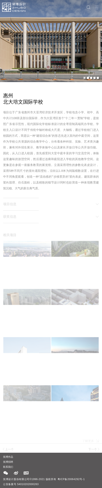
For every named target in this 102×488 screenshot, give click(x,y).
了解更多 (90, 443)
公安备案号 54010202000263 (21, 484)
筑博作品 (8, 456)
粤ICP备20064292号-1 (71, 479)
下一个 (94, 450)
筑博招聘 (8, 461)
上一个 (8, 450)
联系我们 (8, 466)
